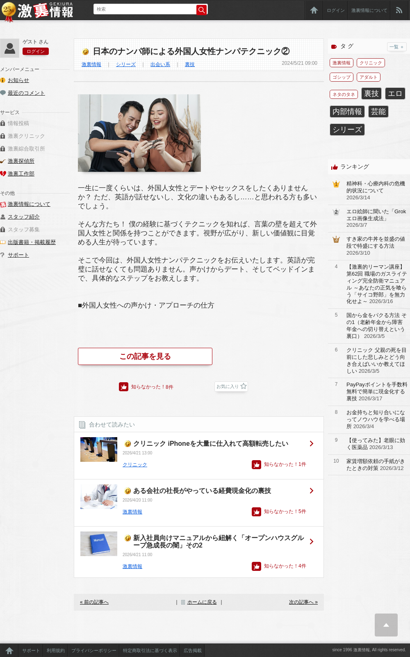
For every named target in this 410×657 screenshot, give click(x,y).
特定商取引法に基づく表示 (150, 650)
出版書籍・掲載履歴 (32, 242)
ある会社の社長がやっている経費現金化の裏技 (202, 490)
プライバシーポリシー (93, 650)
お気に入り (227, 386)
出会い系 (160, 64)
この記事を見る (145, 356)
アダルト (369, 77)
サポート (18, 255)
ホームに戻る (202, 602)
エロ (395, 93)
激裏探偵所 (21, 161)
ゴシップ (342, 77)
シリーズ (126, 64)
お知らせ (18, 80)
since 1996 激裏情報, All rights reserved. (369, 650)
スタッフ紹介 (24, 217)
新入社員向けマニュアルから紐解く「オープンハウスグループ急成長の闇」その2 (218, 541)
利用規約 (56, 650)
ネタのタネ (344, 94)
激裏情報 (91, 64)
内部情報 (347, 111)
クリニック (135, 465)
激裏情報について (369, 10)
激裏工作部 (21, 174)
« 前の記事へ (94, 602)
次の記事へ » (303, 602)
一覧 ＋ (397, 46)
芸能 (378, 111)
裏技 (190, 64)
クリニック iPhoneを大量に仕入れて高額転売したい (210, 443)
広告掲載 (193, 650)
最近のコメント (26, 93)
